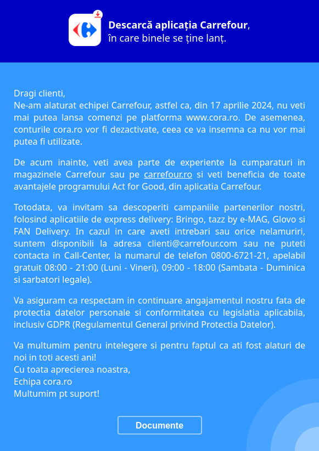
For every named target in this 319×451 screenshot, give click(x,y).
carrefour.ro (168, 174)
